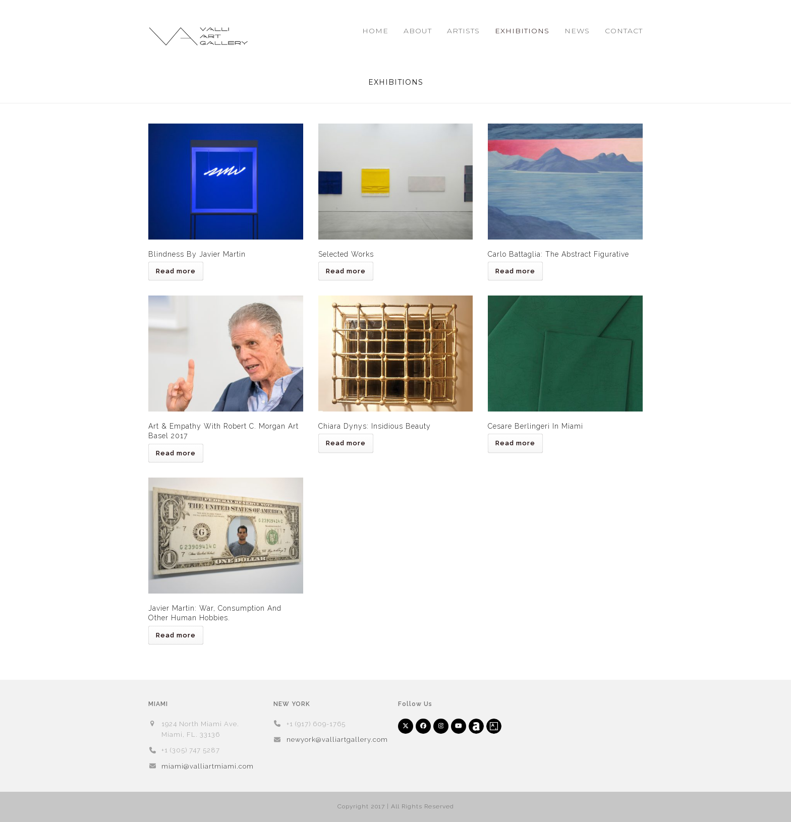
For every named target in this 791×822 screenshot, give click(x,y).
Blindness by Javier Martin (197, 254)
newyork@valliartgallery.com (337, 739)
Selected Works (346, 254)
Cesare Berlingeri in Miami (535, 426)
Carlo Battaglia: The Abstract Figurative (558, 254)
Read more (176, 271)
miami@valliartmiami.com (207, 766)
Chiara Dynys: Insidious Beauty (374, 426)
